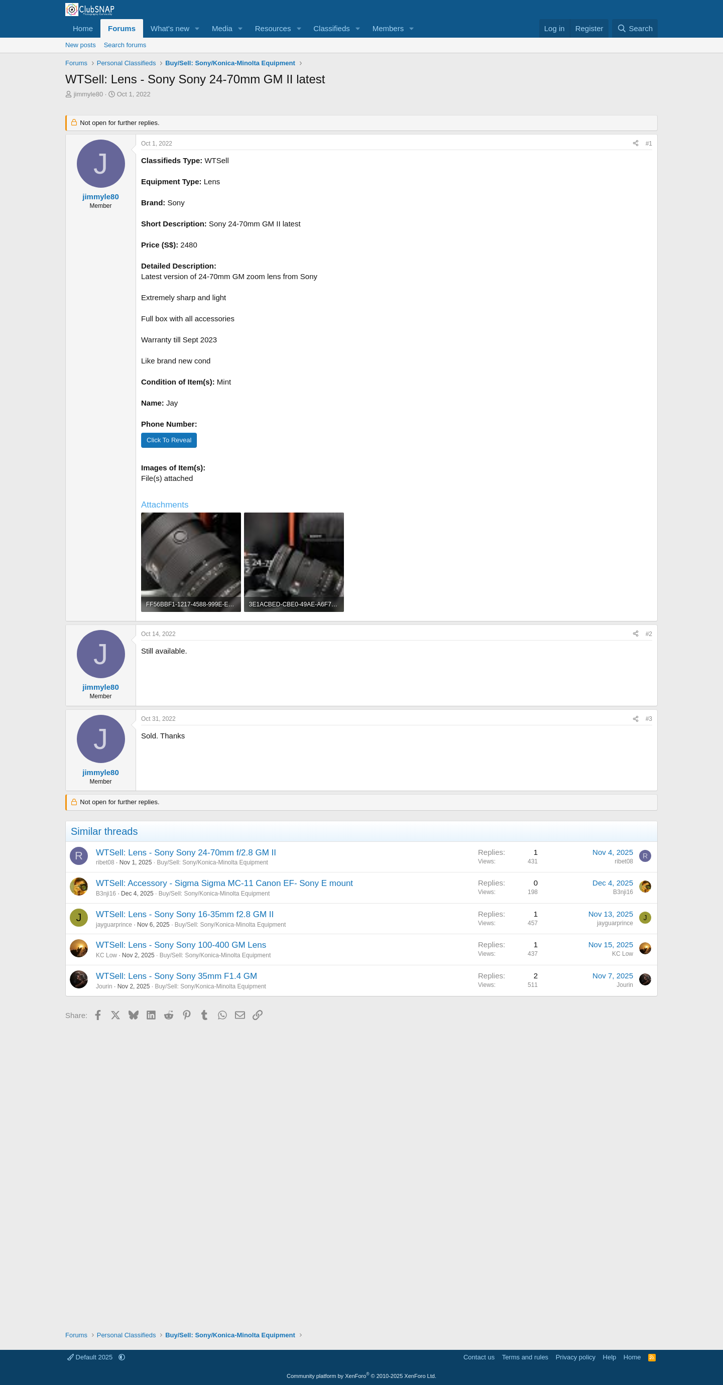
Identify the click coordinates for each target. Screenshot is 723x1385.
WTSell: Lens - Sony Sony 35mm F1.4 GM (176, 976)
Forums (122, 28)
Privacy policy (575, 1357)
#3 (649, 718)
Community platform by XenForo (361, 1376)
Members (388, 28)
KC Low (106, 955)
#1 (649, 143)
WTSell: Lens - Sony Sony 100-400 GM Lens (181, 945)
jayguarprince (114, 924)
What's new (170, 28)
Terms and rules (525, 1357)
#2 (649, 634)
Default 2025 (90, 1357)
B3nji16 (106, 893)
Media (222, 28)
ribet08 (105, 862)
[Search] (635, 28)
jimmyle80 (88, 94)
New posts (80, 45)
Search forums (125, 45)
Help (610, 1357)
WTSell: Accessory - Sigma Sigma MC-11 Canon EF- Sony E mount (224, 883)
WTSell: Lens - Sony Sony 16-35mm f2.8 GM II (185, 914)
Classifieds (331, 28)
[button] (197, 28)
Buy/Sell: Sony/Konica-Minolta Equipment (212, 862)
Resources (273, 28)
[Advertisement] (361, 1172)
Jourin (104, 986)
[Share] (635, 144)
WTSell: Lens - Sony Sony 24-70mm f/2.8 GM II (186, 852)
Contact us (479, 1357)
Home (83, 28)
